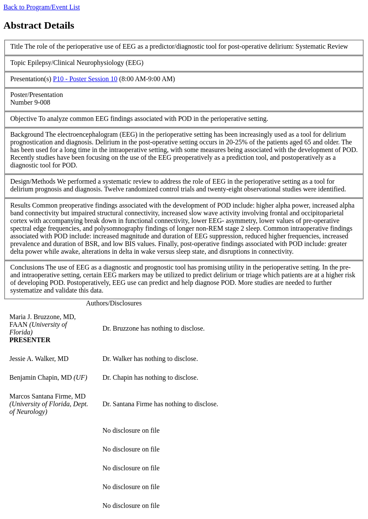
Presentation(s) (30, 78)
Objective (23, 118)
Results (20, 205)
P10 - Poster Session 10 (85, 78)
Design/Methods (32, 181)
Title (16, 46)
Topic (18, 62)
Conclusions (27, 267)
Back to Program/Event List (41, 7)
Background (27, 134)
